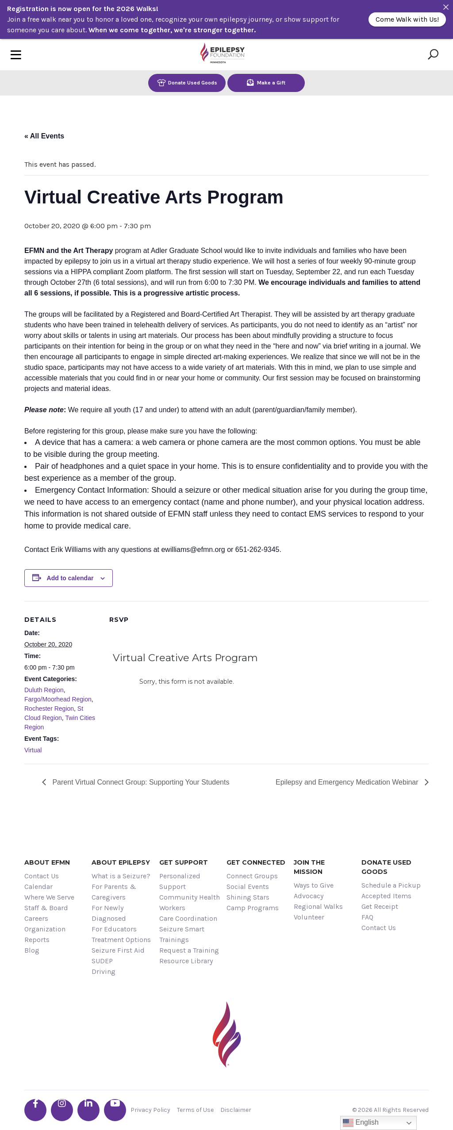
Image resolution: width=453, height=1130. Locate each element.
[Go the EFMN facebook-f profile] (35, 1110)
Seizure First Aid (118, 950)
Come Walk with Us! (407, 19)
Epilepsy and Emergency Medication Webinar (348, 782)
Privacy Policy (150, 1110)
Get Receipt (379, 906)
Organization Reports (44, 934)
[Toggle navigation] (16, 54)
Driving (103, 971)
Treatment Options (121, 939)
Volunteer (309, 917)
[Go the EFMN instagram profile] (62, 1110)
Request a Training (189, 950)
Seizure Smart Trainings (181, 934)
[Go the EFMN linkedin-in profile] (88, 1110)
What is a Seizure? (121, 876)
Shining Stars (247, 897)
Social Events (247, 886)
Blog (31, 950)
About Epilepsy (121, 862)
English (361, 1123)
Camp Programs (252, 908)
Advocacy (308, 896)
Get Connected (255, 862)
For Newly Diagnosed (109, 913)
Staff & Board (46, 908)
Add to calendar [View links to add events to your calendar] (70, 578)
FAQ (367, 917)
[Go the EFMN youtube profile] (115, 1110)
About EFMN (47, 862)
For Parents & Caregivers (114, 891)
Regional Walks (318, 906)
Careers (36, 918)
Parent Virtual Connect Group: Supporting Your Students (139, 782)
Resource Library (186, 961)
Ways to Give (314, 885)
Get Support (183, 862)
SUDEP (102, 961)
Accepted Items (386, 896)
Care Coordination (188, 918)
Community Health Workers (189, 902)
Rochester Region (49, 708)
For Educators (114, 929)
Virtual (33, 750)
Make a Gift (266, 82)
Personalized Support (179, 881)
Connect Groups (252, 876)
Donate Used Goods (187, 82)
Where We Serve (49, 897)
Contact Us (41, 876)
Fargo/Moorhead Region (58, 699)
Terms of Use (195, 1110)
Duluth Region (44, 689)
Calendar (38, 886)
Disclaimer (235, 1110)
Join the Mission (309, 867)
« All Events (44, 136)
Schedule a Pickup (391, 885)
